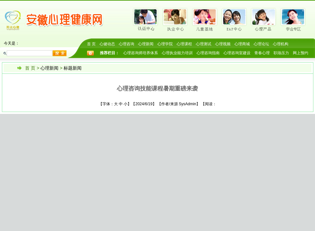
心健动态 (107, 44)
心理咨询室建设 (236, 53)
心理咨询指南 (208, 53)
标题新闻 (73, 68)
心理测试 (203, 44)
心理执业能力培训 (177, 53)
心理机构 (280, 44)
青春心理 (262, 53)
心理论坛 (261, 44)
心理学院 (165, 44)
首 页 (91, 44)
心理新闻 (145, 44)
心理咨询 (126, 44)
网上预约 (300, 53)
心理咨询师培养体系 (140, 53)
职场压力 (281, 53)
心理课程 (184, 44)
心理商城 (242, 44)
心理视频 (223, 44)
